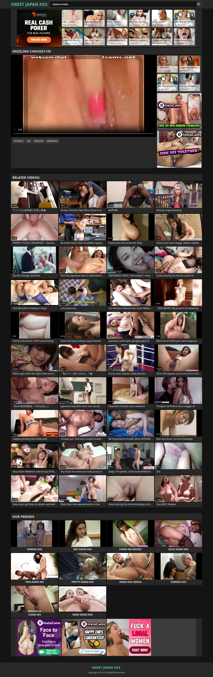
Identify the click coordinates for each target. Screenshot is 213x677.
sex (29, 140)
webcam (38, 140)
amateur (18, 140)
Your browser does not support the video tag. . (83, 96)
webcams (52, 140)
